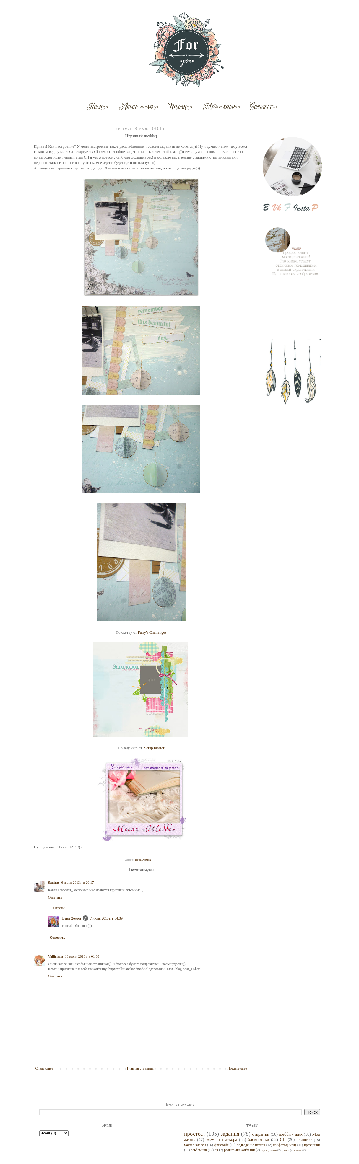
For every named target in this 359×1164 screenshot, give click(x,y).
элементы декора (221, 1139)
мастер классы (195, 1145)
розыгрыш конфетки (239, 1150)
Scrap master (154, 748)
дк (216, 1150)
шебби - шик (290, 1134)
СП (283, 1139)
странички (304, 1140)
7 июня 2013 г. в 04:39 (106, 918)
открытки (260, 1134)
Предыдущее (237, 1068)
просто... (194, 1134)
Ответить (55, 897)
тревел (285, 1150)
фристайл (221, 1145)
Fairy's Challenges (152, 632)
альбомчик (199, 1150)
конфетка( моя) (284, 1145)
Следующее (44, 1068)
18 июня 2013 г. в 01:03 (82, 956)
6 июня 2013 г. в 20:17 (77, 883)
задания (229, 1134)
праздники (312, 1145)
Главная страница (140, 1068)
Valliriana (55, 956)
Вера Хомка (71, 918)
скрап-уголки (269, 1150)
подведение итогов (251, 1145)
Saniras (54, 883)
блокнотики (258, 1139)
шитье (297, 1150)
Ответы (59, 908)
